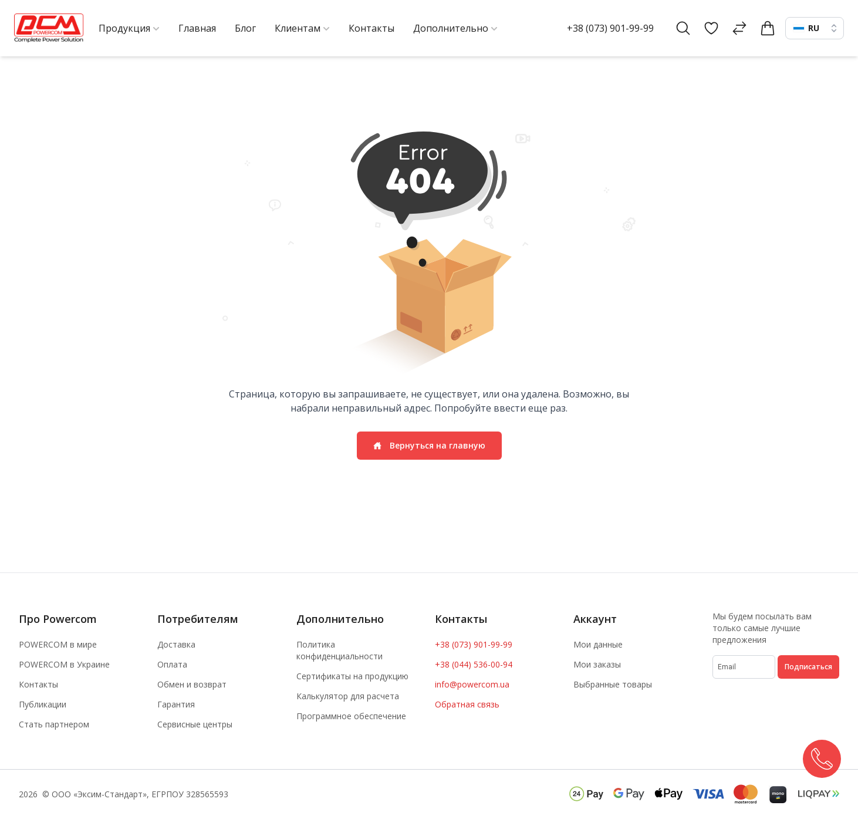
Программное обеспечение (351, 716)
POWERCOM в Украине (64, 664)
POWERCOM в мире (58, 644)
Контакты (38, 684)
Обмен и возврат (192, 684)
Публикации (42, 704)
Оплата (172, 664)
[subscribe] (743, 667)
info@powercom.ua (472, 684)
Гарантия (176, 704)
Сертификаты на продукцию (352, 676)
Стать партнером (54, 724)
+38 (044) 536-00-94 (473, 664)
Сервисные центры (194, 724)
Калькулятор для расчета (347, 696)
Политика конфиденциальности (339, 650)
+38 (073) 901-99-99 (610, 28)
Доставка (176, 644)
